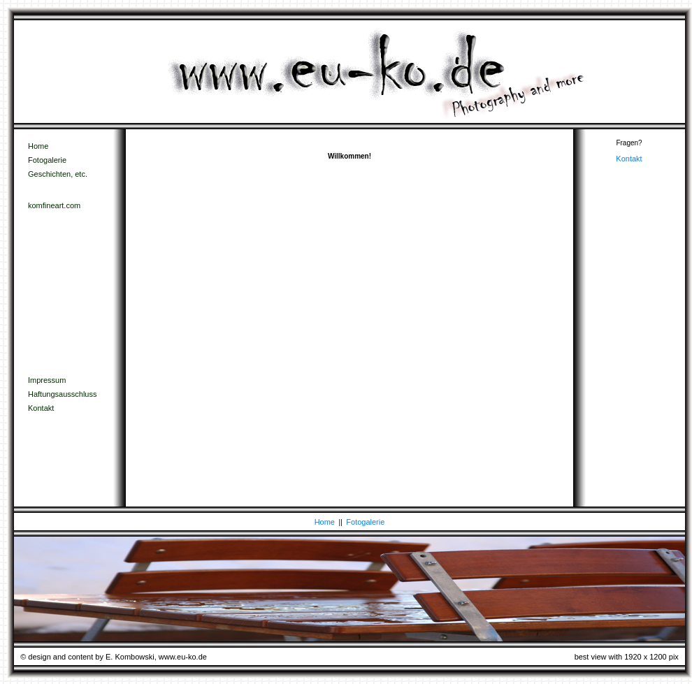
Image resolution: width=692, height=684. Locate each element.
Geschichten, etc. (57, 174)
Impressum (47, 380)
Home (38, 146)
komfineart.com (54, 205)
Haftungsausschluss (62, 394)
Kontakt (41, 408)
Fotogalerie (47, 160)
